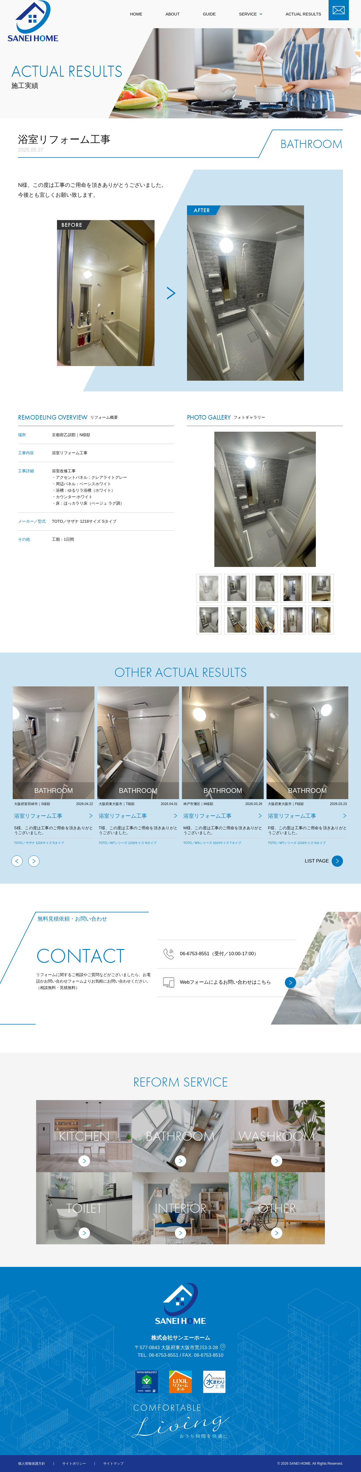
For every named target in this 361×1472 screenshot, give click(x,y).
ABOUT (173, 14)
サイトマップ (113, 1464)
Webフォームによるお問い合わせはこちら (229, 982)
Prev (186, 499)
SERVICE (251, 14)
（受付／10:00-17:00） (211, 954)
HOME (136, 14)
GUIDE (209, 14)
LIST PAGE (324, 861)
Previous (17, 861)
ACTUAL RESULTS (303, 14)
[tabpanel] (53, 770)
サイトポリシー (74, 1464)
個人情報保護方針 (31, 1464)
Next (342, 499)
